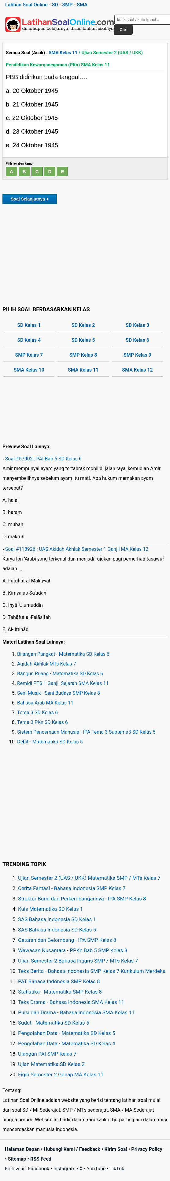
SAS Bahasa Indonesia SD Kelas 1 (57, 919)
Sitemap (17, 1159)
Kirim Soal (116, 1149)
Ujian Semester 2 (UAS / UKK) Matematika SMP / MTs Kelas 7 (89, 878)
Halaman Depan (22, 1149)
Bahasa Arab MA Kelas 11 (45, 703)
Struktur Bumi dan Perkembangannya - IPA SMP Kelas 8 (82, 899)
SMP (67, 5)
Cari (124, 29)
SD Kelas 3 (137, 325)
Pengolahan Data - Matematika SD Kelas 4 (66, 1043)
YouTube (96, 1169)
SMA (82, 5)
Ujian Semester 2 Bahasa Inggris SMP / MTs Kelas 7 (78, 961)
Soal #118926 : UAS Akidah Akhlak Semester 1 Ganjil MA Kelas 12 (76, 549)
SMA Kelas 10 (29, 370)
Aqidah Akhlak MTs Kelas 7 (46, 664)
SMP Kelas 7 (29, 355)
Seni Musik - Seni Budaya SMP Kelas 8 (58, 693)
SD (55, 5)
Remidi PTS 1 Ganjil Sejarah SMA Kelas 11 (63, 683)
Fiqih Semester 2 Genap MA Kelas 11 (60, 1074)
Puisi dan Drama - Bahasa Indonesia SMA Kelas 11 (76, 1012)
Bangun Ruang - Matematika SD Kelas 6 (60, 673)
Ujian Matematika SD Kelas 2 (51, 1064)
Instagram (64, 1169)
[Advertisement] (85, 254)
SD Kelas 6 (137, 340)
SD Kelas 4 (29, 340)
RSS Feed (40, 1159)
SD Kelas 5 (83, 340)
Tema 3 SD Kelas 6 (37, 712)
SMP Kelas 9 (137, 355)
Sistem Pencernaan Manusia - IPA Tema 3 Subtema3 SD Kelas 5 (86, 732)
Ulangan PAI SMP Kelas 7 (47, 1054)
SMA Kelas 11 (63, 52)
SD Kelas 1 (29, 325)
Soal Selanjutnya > (30, 199)
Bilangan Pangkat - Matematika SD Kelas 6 (63, 654)
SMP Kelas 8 (83, 355)
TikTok (117, 1169)
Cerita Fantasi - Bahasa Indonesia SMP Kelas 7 (72, 888)
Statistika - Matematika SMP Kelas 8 (60, 992)
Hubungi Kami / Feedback (72, 1149)
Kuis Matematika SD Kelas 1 (50, 909)
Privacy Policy (146, 1149)
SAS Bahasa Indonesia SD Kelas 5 (57, 930)
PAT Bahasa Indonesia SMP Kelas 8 (59, 981)
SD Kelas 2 (83, 325)
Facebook (38, 1169)
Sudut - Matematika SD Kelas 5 (53, 1023)
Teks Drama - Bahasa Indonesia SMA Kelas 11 (71, 1002)
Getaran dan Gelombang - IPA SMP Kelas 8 (67, 940)
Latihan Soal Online (26, 5)
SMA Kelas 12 (137, 370)
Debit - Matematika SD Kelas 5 (50, 742)
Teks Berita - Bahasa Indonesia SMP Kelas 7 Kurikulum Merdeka (91, 971)
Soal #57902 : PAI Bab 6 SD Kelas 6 (43, 459)
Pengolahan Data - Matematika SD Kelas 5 (66, 1033)
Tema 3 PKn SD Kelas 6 (42, 722)
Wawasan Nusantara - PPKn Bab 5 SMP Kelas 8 (72, 950)
